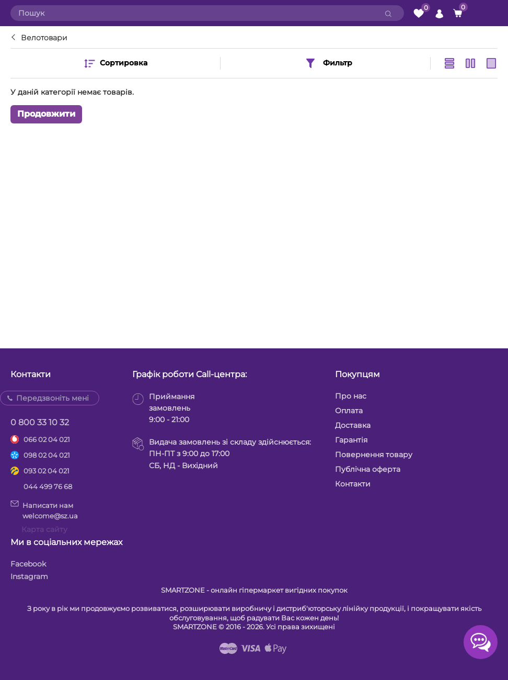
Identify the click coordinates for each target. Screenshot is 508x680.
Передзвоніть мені (52, 398)
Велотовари (44, 37)
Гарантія (351, 440)
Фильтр (328, 63)
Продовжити (46, 114)
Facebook (28, 564)
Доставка (353, 425)
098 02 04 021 (47, 455)
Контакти (353, 484)
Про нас (350, 396)
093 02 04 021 (47, 471)
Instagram (29, 576)
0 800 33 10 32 (39, 422)
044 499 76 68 (48, 486)
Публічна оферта (367, 469)
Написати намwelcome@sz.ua (44, 510)
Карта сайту (44, 529)
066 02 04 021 (47, 439)
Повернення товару (373, 454)
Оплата (349, 410)
